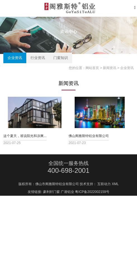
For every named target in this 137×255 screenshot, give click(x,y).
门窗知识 (60, 58)
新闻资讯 (109, 68)
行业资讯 (37, 58)
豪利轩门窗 (51, 196)
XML (115, 188)
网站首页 (92, 68)
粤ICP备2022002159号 (92, 196)
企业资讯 (15, 58)
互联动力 (104, 188)
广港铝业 (67, 196)
